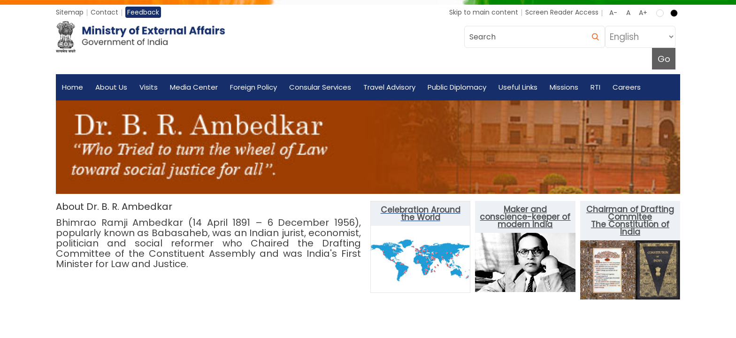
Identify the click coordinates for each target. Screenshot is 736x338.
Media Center (194, 87)
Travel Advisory (389, 87)
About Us (111, 87)
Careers (627, 87)
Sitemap (70, 12)
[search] (595, 37)
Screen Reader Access (561, 12)
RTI (595, 87)
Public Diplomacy (457, 87)
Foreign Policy (253, 87)
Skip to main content (483, 12)
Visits (148, 87)
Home (72, 87)
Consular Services (320, 87)
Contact (104, 12)
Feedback (143, 12)
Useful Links (517, 87)
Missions (564, 87)
